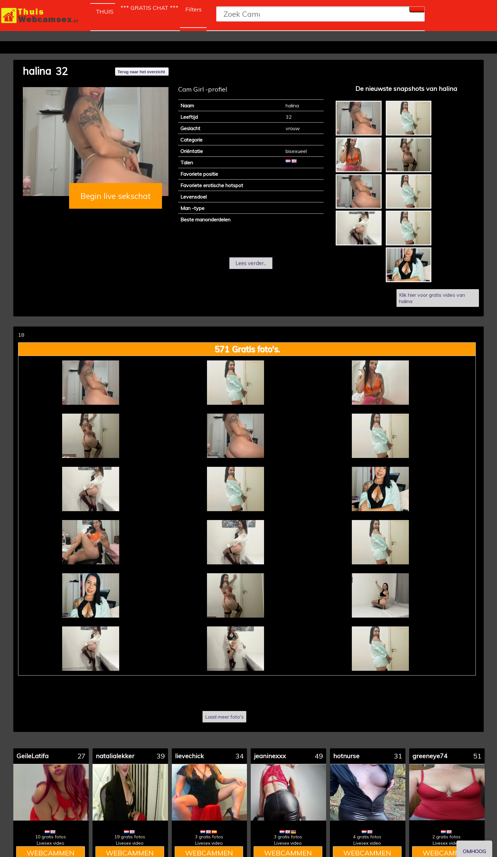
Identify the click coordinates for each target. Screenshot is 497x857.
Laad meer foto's (224, 717)
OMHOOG (474, 851)
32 (61, 71)
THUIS (105, 10)
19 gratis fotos (129, 837)
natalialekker (115, 756)
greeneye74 (430, 756)
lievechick (189, 756)
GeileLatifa (32, 756)
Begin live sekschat (116, 196)
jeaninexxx (270, 756)
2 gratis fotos (446, 837)
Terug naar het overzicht (141, 71)
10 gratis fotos (50, 837)
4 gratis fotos (367, 837)
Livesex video (50, 843)
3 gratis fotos (209, 837)
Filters (193, 9)
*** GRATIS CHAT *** (149, 7)
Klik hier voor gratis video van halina (432, 298)
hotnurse (346, 756)
